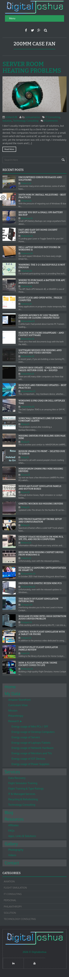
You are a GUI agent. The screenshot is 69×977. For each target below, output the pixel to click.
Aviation (9, 881)
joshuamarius (32, 117)
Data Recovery (17, 778)
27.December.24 (28, 587)
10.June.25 (25, 492)
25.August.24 (26, 604)
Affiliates (13, 825)
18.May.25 (25, 525)
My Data (12, 693)
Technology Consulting (25, 120)
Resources (14, 819)
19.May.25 (25, 507)
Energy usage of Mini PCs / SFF (30, 726)
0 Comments (51, 120)
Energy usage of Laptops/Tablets (31, 742)
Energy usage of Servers (26, 737)
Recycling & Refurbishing (23, 799)
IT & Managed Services (21, 794)
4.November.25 (27, 407)
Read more (9, 149)
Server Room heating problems (31, 67)
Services (12, 771)
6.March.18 (11, 117)
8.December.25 (27, 339)
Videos (12, 855)
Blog (9, 812)
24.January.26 (27, 253)
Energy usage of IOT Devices (28, 758)
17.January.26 (26, 271)
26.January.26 (27, 236)
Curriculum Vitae (18, 705)
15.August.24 (26, 622)
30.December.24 (28, 573)
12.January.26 (26, 286)
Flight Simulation (15, 887)
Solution (7, 120)
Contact (12, 862)
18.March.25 (26, 542)
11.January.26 (26, 304)
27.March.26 (26, 201)
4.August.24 (26, 638)
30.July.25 (25, 424)
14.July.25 (25, 457)
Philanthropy (15, 715)
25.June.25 (25, 475)
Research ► (15, 721)
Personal (10, 900)
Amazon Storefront (19, 699)
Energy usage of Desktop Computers (33, 732)
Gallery (11, 843)
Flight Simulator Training (22, 783)
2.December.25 (27, 374)
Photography (15, 849)
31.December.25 (28, 321)
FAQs (11, 830)
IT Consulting (52, 117)
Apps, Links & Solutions (22, 836)
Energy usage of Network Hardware (33, 748)
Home (10, 686)
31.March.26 (26, 183)
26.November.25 (28, 391)
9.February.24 (27, 669)
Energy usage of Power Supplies (30, 764)
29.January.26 (27, 218)
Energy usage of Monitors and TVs (32, 753)
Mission (12, 710)
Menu (12, 18)
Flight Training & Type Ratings (26, 788)
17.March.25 (26, 558)
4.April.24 (25, 653)
